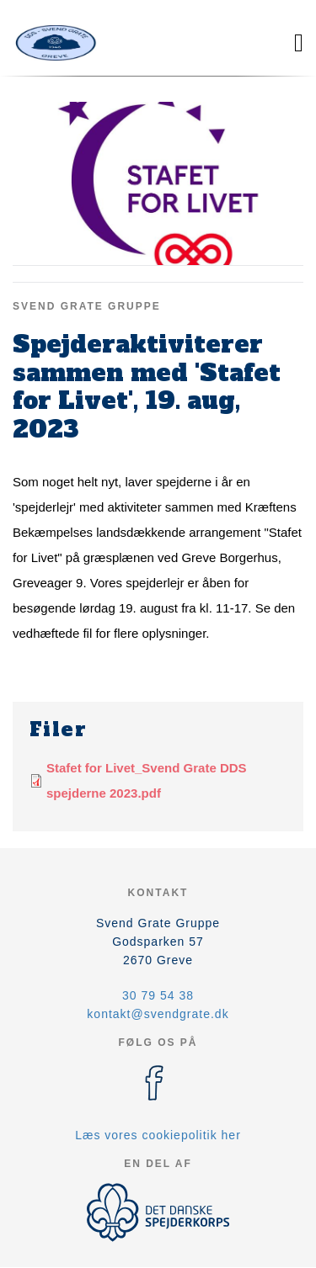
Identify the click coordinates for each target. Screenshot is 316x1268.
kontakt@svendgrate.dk (157, 1014)
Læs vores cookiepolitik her (158, 1135)
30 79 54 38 (158, 995)
